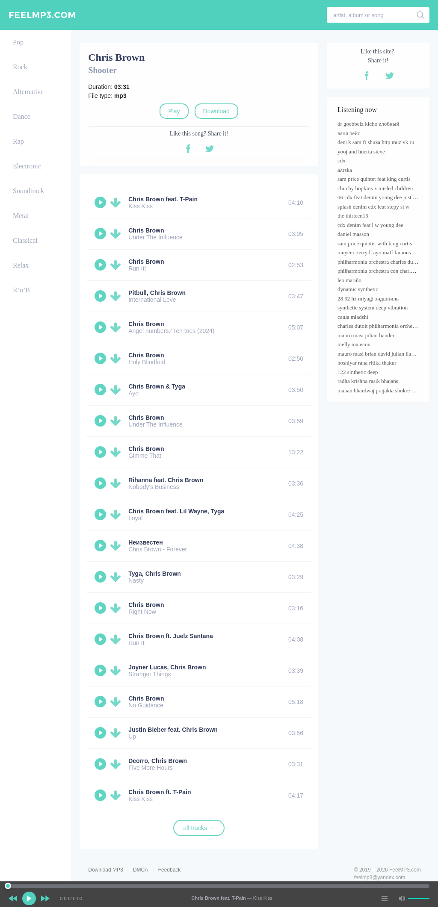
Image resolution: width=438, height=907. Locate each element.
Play (174, 111)
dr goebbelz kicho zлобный (368, 124)
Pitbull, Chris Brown (157, 292)
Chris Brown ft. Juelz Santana (170, 636)
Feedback (169, 870)
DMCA (140, 870)
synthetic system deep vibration (372, 307)
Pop (18, 42)
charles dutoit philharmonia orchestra (378, 326)
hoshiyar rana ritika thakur (367, 362)
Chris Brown (146, 230)
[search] (420, 15)
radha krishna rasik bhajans (367, 381)
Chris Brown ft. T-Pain (159, 792)
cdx (341, 160)
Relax (21, 265)
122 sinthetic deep (357, 372)
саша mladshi (352, 317)
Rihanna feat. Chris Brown (165, 480)
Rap (18, 141)
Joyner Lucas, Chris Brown (167, 667)
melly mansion (353, 344)
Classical (25, 240)
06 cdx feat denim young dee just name (381, 197)
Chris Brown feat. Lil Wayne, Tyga (176, 511)
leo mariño (349, 280)
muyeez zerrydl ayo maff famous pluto (380, 252)
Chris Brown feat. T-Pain (163, 199)
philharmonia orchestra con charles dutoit (383, 271)
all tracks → (199, 828)
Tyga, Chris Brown (154, 573)
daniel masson (353, 234)
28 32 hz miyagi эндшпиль (368, 298)
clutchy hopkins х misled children (375, 188)
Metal (21, 215)
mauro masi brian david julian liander (379, 353)
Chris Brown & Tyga (156, 386)
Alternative (28, 91)
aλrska (344, 170)
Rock (20, 67)
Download (216, 111)
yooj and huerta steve (361, 151)
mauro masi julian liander (365, 335)
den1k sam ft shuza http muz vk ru (375, 142)
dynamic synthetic (357, 289)
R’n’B (21, 290)
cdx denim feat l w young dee (370, 225)
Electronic (27, 166)
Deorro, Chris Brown (157, 760)
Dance (21, 116)
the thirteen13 (352, 215)
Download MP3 (105, 870)
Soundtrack (28, 190)
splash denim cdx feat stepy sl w (373, 206)
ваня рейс (348, 133)
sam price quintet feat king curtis (374, 179)
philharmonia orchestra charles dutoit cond (384, 262)
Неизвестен (145, 542)
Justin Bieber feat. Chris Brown (172, 729)
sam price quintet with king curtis (374, 243)
